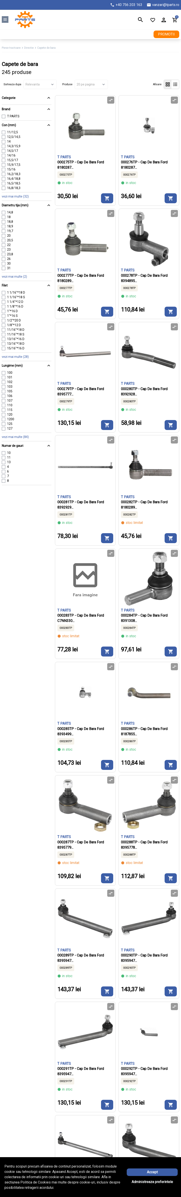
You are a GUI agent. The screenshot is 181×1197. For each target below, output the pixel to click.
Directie (29, 47)
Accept (152, 1172)
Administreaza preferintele (152, 1182)
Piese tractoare (11, 47)
